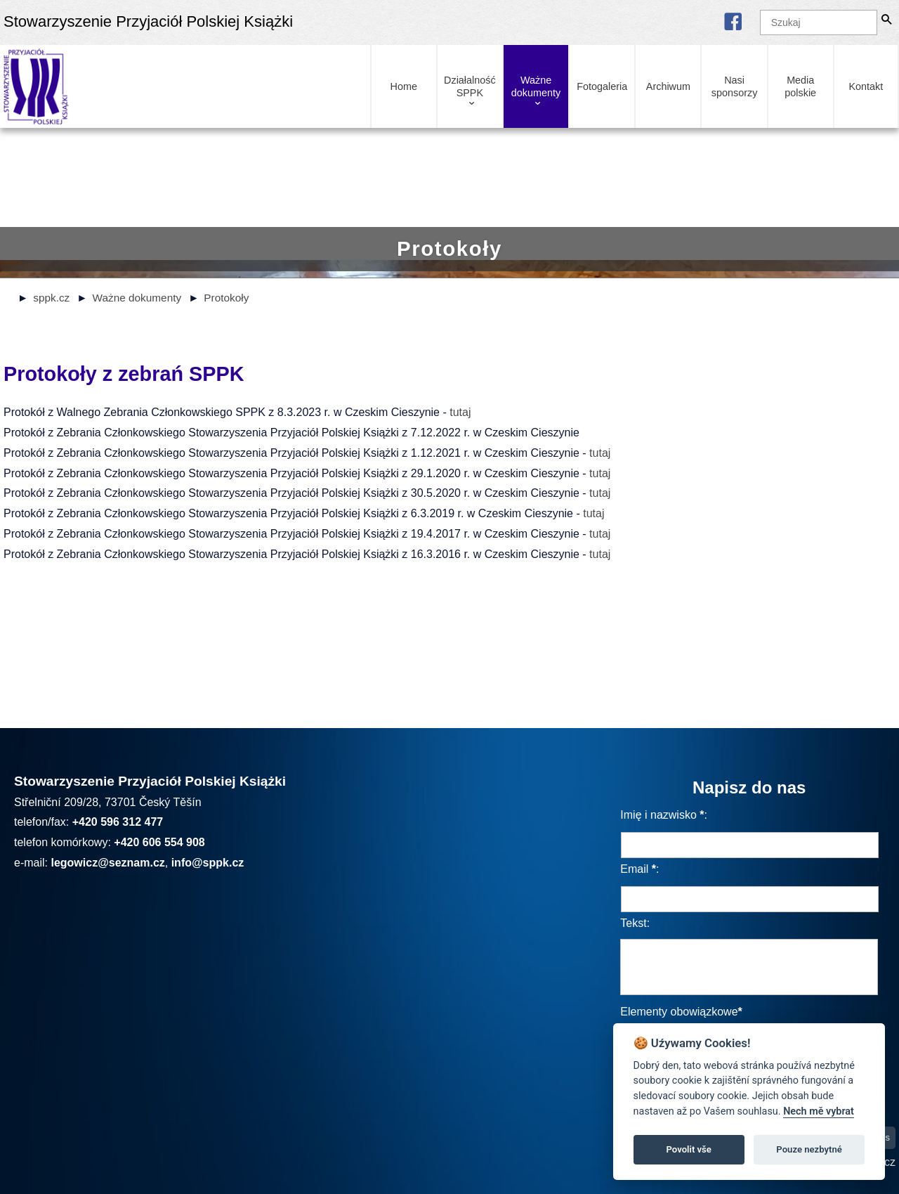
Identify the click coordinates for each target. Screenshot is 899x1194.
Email (634, 869)
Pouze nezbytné (809, 1149)
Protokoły (226, 298)
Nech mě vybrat (818, 1111)
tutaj (460, 412)
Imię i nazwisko (658, 815)
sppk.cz (51, 298)
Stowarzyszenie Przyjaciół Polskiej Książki (148, 21)
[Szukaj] (818, 22)
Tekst (633, 923)
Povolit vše (689, 1149)
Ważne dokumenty (136, 298)
